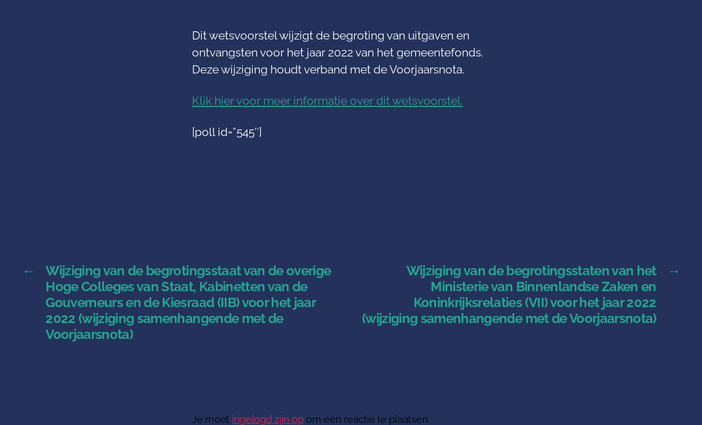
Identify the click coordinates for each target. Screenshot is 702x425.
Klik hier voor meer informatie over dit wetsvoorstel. (327, 100)
